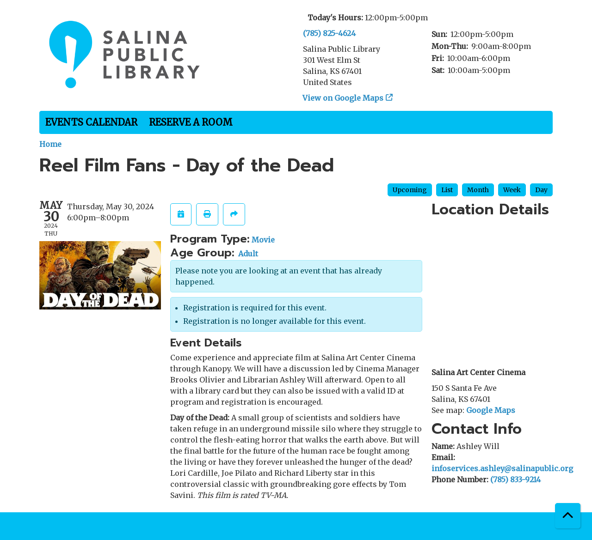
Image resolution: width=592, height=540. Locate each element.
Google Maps (490, 410)
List (447, 190)
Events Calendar (91, 122)
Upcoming (410, 190)
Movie (263, 239)
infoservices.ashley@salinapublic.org (502, 468)
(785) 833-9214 (515, 479)
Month (478, 190)
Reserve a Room (191, 122)
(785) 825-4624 (329, 33)
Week (512, 190)
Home (50, 144)
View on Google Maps (343, 98)
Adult (248, 253)
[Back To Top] (567, 515)
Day (541, 190)
